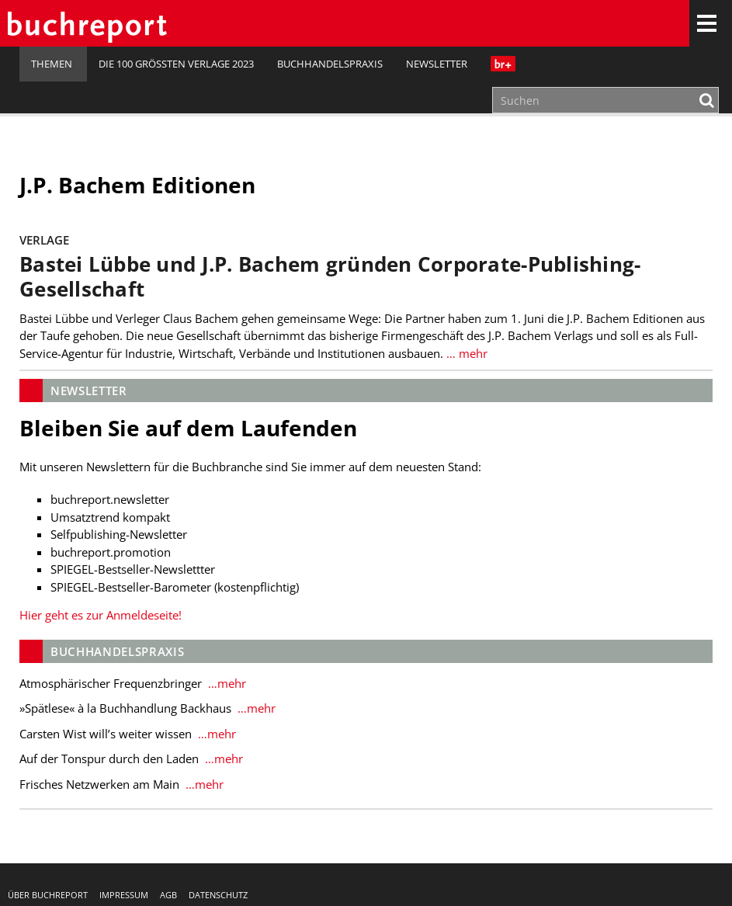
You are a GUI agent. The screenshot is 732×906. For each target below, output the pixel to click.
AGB (168, 895)
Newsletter (436, 64)
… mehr (466, 353)
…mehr (225, 683)
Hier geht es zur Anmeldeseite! (100, 615)
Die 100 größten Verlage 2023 (176, 64)
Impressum (123, 895)
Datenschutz (218, 895)
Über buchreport (48, 895)
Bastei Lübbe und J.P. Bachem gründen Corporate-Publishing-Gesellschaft (329, 277)
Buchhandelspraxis (330, 64)
